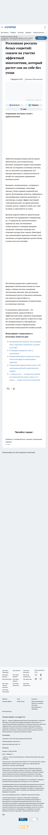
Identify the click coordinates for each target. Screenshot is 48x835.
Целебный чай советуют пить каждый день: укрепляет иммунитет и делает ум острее (25, 345)
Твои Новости (17, 670)
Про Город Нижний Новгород (5, 685)
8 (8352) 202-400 (12, 751)
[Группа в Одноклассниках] (40, 675)
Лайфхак (13, 32)
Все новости (4, 32)
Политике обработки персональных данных (19, 39)
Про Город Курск (7, 679)
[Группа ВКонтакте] (15, 105)
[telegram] (14, 388)
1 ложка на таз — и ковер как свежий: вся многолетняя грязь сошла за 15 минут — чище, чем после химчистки (25, 377)
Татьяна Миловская (33, 79)
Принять (41, 38)
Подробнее (12, 792)
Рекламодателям (7, 711)
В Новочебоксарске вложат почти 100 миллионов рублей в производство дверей (25, 368)
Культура (21, 32)
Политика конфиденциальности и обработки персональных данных (21, 794)
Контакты (34, 699)
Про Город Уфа (27, 679)
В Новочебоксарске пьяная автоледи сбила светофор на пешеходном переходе (24, 359)
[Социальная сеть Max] (24, 109)
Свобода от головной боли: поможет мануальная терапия (24, 442)
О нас (18, 699)
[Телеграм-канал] (34, 105)
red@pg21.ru (9, 754)
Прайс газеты (20, 701)
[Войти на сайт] (45, 27)
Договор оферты (7, 701)
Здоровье (28, 32)
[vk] (8, 388)
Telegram (4, 699)
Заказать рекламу (38, 32)
